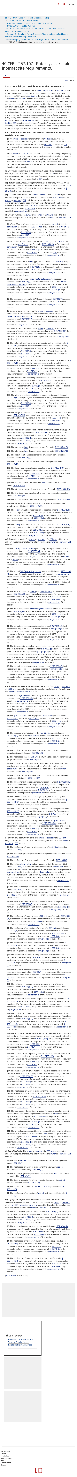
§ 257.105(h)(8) (26, 771)
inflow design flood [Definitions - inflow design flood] (38, 608)
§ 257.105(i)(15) (41, 1039)
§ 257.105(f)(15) (61, 447)
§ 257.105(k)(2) (62, 1226)
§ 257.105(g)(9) (56, 666)
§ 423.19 (28, 161)
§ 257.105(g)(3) (19, 594)
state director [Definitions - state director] (28, 120)
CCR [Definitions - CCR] (7, 120)
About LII (4, 1454)
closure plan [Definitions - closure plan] (25, 864)
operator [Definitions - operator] (48, 90)
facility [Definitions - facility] (8, 123)
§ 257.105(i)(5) (18, 889)
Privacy (3, 1465)
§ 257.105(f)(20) (19, 485)
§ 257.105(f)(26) (63, 524)
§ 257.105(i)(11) (38, 972)
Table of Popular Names (18, 1342)
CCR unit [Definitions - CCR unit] (59, 90)
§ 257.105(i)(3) (61, 860)
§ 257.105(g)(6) (56, 626)
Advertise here (6, 1458)
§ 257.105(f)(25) (63, 510)
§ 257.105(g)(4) (19, 611)
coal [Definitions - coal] (53, 1093)
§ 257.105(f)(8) (60, 331)
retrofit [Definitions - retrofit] (23, 1160)
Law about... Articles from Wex (20, 1339)
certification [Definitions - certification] (12, 227)
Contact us (5, 1456)
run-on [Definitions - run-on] (33, 591)
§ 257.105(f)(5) (26, 281)
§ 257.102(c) (33, 205)
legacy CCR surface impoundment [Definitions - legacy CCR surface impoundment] (23, 1205)
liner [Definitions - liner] (55, 252)
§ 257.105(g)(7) (47, 649)
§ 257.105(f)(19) (57, 468)
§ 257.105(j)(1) (18, 1163)
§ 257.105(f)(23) (64, 499)
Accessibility (5, 1451)
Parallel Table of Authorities (20, 1345)
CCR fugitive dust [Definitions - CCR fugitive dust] (21, 548)
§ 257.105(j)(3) (25, 1176)
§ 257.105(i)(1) (18, 850)
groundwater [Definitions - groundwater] (25, 695)
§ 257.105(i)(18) (39, 1096)
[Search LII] (64, 4)
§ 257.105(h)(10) (64, 782)
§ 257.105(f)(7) (26, 319)
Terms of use (6, 1463)
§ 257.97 (52, 814)
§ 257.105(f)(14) (42, 432)
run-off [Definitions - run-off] (43, 591)
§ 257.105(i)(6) (26, 904)
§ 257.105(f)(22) (19, 495)
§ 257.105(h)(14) (49, 823)
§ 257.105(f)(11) (47, 380)
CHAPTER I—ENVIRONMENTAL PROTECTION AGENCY (30, 23)
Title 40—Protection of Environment (22, 20)
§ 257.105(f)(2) (57, 261)
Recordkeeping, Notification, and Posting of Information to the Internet (37, 39)
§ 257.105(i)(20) (32, 1136)
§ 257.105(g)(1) (34, 551)
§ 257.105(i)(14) (26, 1018)
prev (66, 80)
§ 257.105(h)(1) (26, 698)
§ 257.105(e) (58, 197)
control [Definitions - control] (32, 548)
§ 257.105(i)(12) (26, 986)
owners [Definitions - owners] (63, 769)
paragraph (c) (21, 211)
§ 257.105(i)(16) (47, 1056)
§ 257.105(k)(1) (52, 1211)
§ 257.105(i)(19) (40, 1116)
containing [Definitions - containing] (32, 96)
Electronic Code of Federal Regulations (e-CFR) (29, 18)
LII (6, 18)
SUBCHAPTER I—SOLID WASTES (21, 26)
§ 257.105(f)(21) (63, 489)
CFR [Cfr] (6, 75)
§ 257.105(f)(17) (26, 457)
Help (3, 1460)
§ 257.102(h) (12, 895)
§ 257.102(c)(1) (58, 933)
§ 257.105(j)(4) (34, 1182)
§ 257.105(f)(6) (57, 299)
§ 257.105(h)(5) (37, 753)
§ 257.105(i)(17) (26, 1076)
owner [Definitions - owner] (38, 90)
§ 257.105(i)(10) (38, 957)
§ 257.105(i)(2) (13, 856)
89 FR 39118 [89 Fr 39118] (11, 1275)
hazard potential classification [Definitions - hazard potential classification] (42, 279)
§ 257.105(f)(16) (61, 451)
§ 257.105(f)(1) (37, 227)
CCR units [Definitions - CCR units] (48, 144)
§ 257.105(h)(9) (34, 778)
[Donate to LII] (58, 4)
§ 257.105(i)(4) (18, 866)
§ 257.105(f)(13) (19, 415)
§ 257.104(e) (30, 208)
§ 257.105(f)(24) (36, 506)
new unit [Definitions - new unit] (54, 224)
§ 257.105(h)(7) (34, 759)
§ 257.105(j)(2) (37, 1169)
